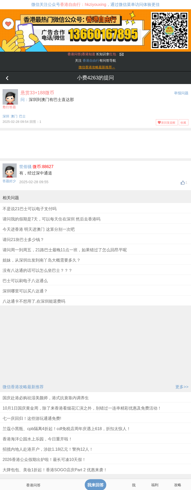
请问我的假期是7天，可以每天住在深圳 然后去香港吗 (51, 219)
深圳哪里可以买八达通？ (25, 291)
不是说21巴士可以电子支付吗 (29, 209)
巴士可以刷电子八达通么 (25, 281)
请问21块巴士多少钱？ (23, 239)
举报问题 (181, 93)
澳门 (14, 116)
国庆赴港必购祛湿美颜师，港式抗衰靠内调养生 (46, 398)
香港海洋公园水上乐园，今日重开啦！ (37, 439)
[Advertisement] (95, 143)
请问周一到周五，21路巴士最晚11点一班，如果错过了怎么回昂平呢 (65, 250)
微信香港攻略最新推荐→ (97, 67)
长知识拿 (92, 54)
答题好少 (9, 181)
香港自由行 (91, 60)
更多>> (181, 387)
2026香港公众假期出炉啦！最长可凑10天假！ (44, 459)
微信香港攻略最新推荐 (23, 387)
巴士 (22, 116)
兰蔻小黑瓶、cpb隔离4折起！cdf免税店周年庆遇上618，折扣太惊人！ (67, 429)
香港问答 (33, 485)
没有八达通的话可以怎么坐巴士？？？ (37, 270)
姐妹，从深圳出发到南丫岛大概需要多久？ (42, 260)
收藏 (183, 122)
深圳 (6, 116)
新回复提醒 (168, 122)
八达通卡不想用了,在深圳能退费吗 (34, 301)
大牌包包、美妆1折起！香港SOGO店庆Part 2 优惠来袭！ (55, 470)
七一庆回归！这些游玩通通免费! (32, 418)
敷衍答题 (10, 99)
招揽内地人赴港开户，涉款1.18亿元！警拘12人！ (48, 449)
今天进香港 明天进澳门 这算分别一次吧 (39, 229)
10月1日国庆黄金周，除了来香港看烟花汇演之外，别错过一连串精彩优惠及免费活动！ (82, 408)
